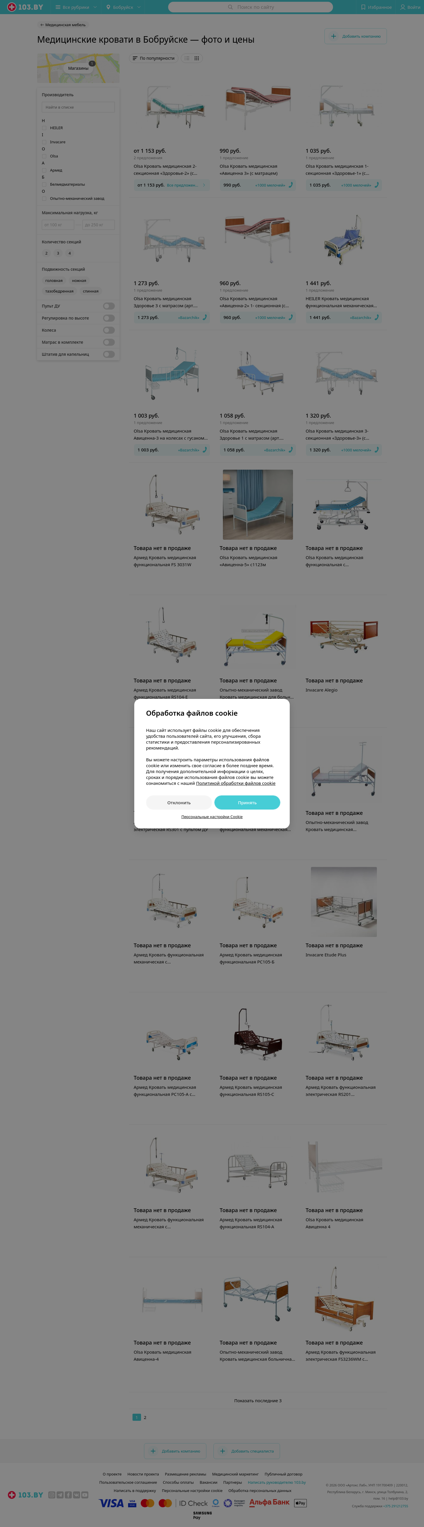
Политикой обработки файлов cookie (236, 783)
